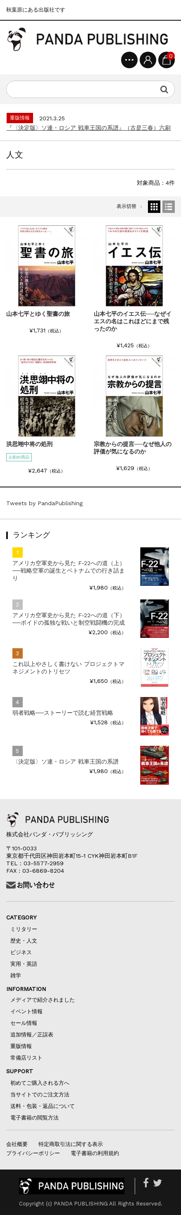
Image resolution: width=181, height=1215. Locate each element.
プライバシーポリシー (33, 1153)
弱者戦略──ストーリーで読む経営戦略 (62, 712)
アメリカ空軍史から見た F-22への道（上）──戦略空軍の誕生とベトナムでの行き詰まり (68, 570)
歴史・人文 (23, 941)
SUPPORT (25, 1071)
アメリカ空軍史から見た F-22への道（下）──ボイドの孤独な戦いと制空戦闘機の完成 (68, 619)
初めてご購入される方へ (42, 1083)
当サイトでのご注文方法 (39, 1094)
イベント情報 (26, 1011)
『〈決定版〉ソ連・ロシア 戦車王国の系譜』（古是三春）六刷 (89, 127)
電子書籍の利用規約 (95, 1153)
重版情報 (21, 1046)
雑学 (15, 975)
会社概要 (17, 1144)
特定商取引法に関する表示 (70, 1144)
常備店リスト (26, 1058)
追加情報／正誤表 (31, 1034)
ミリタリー (23, 929)
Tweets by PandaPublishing (44, 503)
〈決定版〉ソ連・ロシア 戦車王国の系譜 (65, 761)
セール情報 (23, 1023)
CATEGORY (29, 917)
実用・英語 (23, 964)
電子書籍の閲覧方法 (34, 1118)
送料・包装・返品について (42, 1106)
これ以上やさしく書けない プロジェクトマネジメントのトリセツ (68, 668)
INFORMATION (26, 989)
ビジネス (21, 952)
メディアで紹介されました (42, 1000)
